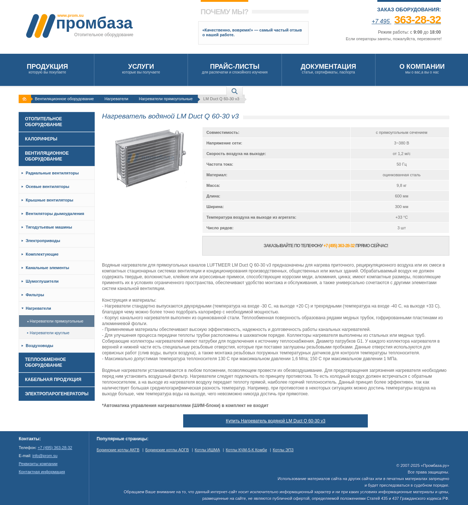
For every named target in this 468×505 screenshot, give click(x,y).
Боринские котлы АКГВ (118, 450)
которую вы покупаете (47, 68)
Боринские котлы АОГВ (167, 450)
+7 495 (406, 21)
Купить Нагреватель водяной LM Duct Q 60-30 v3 (275, 420)
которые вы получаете (141, 68)
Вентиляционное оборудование (64, 99)
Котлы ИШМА (207, 450)
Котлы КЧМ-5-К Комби (246, 450)
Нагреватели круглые (48, 333)
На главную (25, 99)
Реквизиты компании (38, 463)
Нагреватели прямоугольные (166, 99)
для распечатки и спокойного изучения (234, 68)
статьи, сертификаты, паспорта (328, 68)
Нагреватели (116, 99)
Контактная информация (42, 472)
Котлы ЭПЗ (283, 450)
